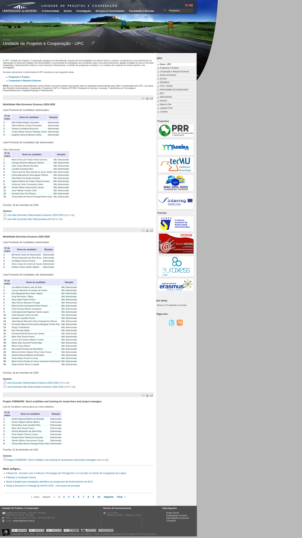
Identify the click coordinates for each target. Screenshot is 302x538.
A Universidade (50, 11)
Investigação (83, 11)
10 (98, 497)
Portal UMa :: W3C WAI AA (71, 531)
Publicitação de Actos (176, 515)
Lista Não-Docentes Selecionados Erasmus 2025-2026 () (38, 215)
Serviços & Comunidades (110, 11)
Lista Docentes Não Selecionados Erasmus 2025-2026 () (39, 387)
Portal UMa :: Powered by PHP (88, 531)
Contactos (171, 520)
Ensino (68, 11)
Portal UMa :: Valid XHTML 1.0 (19, 531)
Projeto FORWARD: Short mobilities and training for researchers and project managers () (55, 460)
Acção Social (172, 513)
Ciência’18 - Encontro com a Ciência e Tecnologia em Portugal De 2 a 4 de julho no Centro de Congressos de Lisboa (66, 473)
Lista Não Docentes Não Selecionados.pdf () (33, 219)
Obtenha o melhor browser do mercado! (106, 531)
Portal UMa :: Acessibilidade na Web (7, 531)
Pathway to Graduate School (21, 477)
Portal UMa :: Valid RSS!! (54, 531)
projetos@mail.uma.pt (23, 520)
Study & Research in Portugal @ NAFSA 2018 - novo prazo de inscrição (43, 485)
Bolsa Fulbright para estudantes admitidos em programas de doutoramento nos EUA (49, 481)
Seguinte (108, 497)
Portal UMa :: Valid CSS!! (36, 531)
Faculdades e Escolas (141, 11)
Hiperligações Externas (177, 518)
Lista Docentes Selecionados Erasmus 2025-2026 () (36, 382)
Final (119, 497)
